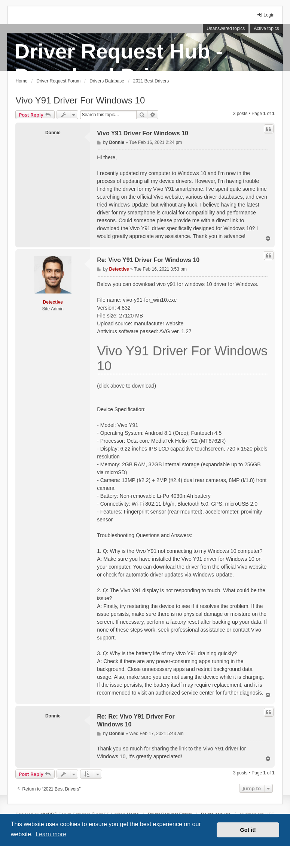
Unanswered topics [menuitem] (226, 28)
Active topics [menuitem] (266, 28)
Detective (53, 302)
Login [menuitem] (265, 15)
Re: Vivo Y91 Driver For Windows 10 (148, 260)
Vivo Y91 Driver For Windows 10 (80, 100)
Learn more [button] (51, 834)
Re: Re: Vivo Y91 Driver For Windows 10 (136, 720)
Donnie (53, 132)
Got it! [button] (248, 830)
